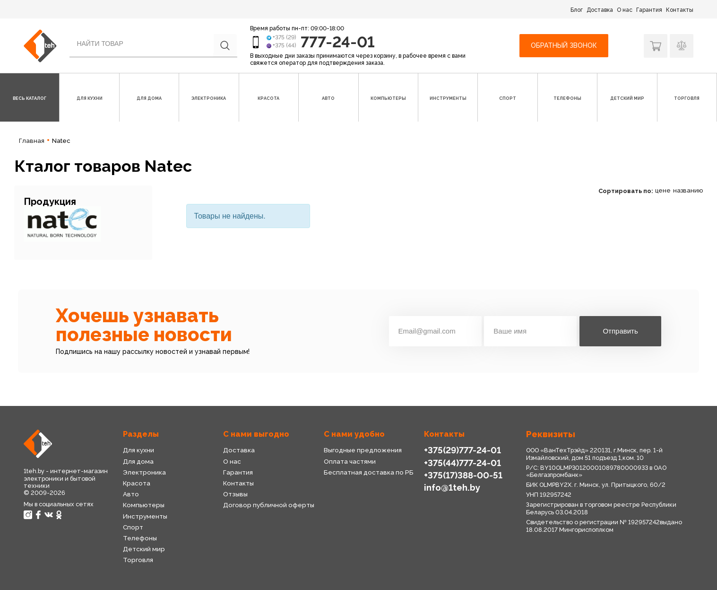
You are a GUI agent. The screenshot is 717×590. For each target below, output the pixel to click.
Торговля (138, 560)
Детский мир (144, 549)
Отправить (620, 331)
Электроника (144, 472)
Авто (131, 494)
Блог (576, 10)
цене (663, 190)
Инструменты (145, 516)
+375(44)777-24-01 (462, 463)
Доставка (600, 10)
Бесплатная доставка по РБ (369, 472)
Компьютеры (143, 505)
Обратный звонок (564, 45)
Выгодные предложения (363, 450)
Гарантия (649, 10)
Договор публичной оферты (268, 505)
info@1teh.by (452, 488)
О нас (624, 10)
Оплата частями (350, 461)
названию (688, 190)
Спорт (133, 527)
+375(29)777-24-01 (462, 450)
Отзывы (235, 494)
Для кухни (138, 450)
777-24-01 (338, 42)
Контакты (679, 10)
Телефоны (140, 538)
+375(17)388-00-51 (463, 475)
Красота (136, 483)
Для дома (138, 461)
